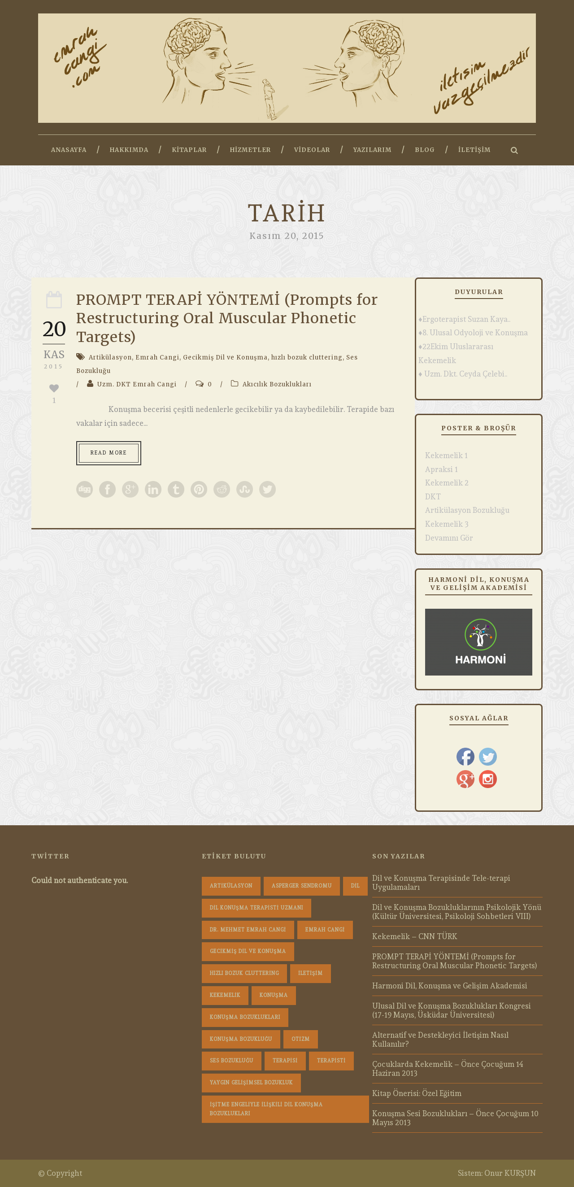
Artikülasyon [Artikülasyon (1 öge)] (231, 886)
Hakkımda (129, 150)
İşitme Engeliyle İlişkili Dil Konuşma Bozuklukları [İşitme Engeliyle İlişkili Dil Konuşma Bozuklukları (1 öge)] (266, 1109)
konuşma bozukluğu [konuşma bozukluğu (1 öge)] (241, 1039)
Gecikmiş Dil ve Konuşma (225, 357)
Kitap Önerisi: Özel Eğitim (416, 1093)
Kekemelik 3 (447, 524)
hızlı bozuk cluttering (307, 357)
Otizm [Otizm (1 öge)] (300, 1039)
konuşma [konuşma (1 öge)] (274, 995)
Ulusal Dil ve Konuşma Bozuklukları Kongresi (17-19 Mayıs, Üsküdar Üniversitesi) (451, 1010)
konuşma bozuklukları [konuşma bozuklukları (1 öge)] (245, 1017)
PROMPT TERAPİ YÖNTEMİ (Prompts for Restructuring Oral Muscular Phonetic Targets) (227, 318)
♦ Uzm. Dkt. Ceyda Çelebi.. (462, 373)
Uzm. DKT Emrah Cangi (137, 384)
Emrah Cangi (157, 357)
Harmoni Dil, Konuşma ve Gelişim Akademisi (449, 985)
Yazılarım (372, 150)
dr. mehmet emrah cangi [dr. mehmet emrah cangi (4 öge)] (248, 930)
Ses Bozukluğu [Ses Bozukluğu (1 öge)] (231, 1061)
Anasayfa (69, 150)
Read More (109, 453)
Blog (425, 150)
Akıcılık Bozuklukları (277, 384)
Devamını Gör (449, 537)
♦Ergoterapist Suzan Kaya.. (464, 319)
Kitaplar (189, 150)
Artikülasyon (110, 357)
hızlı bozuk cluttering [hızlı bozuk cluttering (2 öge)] (244, 973)
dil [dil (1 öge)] (355, 886)
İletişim (474, 150)
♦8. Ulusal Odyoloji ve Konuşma (473, 332)
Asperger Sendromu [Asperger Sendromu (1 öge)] (302, 886)
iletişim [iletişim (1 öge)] (310, 973)
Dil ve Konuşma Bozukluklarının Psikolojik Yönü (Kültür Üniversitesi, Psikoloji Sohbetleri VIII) (456, 912)
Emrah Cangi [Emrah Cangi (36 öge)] (325, 930)
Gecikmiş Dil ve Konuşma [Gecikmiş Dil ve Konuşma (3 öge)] (248, 951)
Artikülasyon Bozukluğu (467, 510)
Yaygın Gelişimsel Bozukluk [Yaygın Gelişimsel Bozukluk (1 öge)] (251, 1083)
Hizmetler (250, 150)
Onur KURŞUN (510, 1173)
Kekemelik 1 (446, 455)
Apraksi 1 (441, 469)
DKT (433, 496)
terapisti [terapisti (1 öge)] (331, 1061)
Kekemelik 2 (447, 482)
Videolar (312, 150)
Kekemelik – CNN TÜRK (414, 936)
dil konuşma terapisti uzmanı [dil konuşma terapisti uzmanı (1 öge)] (256, 908)
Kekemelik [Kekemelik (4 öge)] (225, 995)
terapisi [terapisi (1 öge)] (285, 1061)
